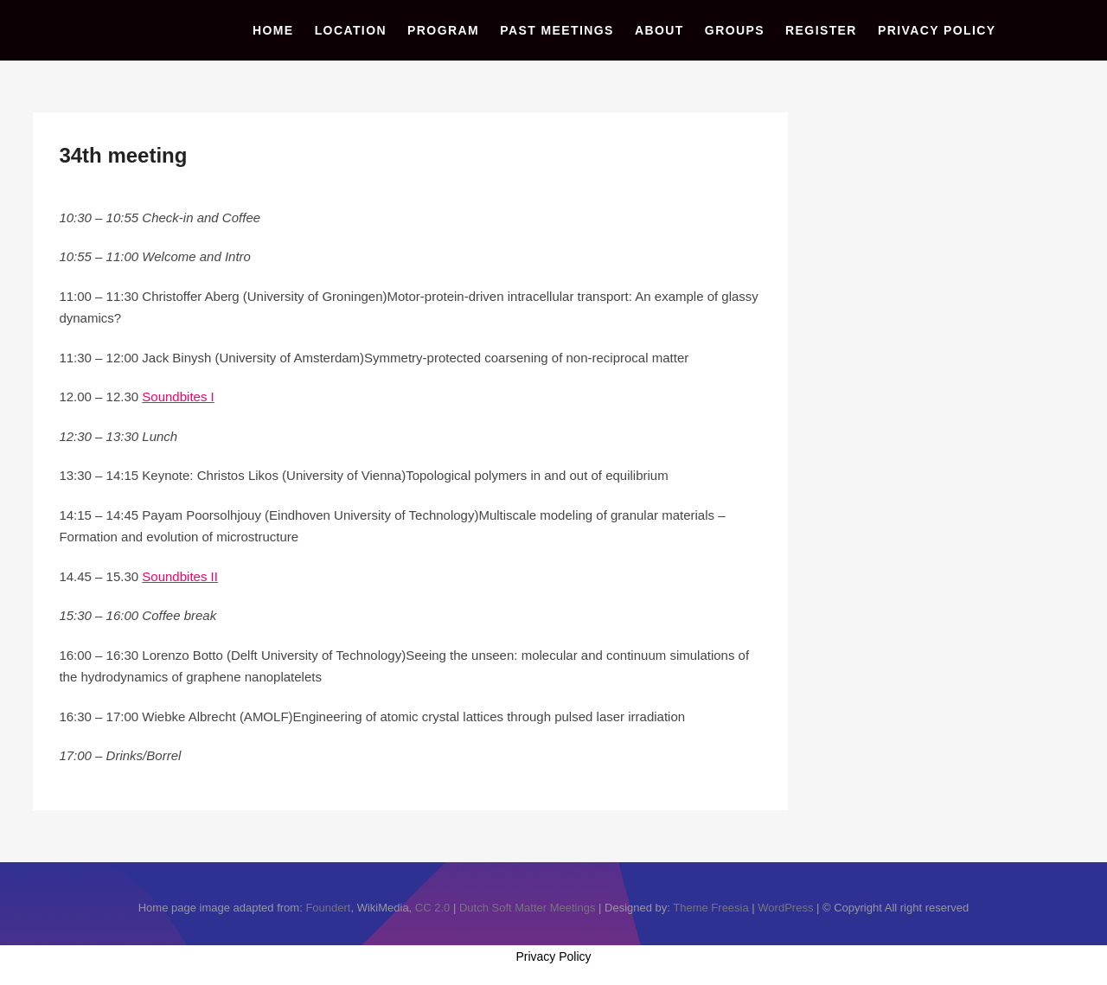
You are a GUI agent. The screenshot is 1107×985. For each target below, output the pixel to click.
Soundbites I (178, 396)
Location (351, 30)
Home (273, 30)
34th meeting (123, 155)
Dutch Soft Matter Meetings (527, 907)
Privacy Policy (937, 30)
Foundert (327, 907)
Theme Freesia (710, 907)
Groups (735, 30)
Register (821, 30)
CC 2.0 (432, 907)
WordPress (785, 907)
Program (443, 30)
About (659, 30)
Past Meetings (557, 30)
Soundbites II (180, 576)
